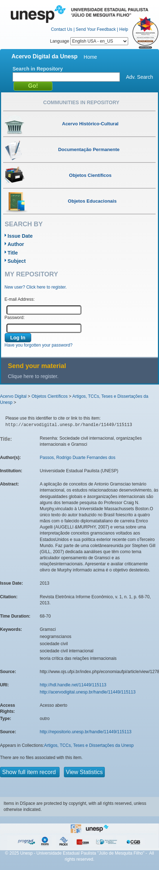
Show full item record (29, 772)
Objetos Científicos (50, 396)
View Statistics (84, 772)
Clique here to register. (33, 376)
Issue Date (20, 236)
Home (90, 57)
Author (16, 244)
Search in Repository (38, 69)
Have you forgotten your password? (39, 345)
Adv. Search (139, 77)
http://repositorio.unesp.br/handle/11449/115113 (86, 731)
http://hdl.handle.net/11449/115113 (73, 684)
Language (89, 41)
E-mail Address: (20, 299)
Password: (15, 317)
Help (123, 29)
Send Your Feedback (96, 29)
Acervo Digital (13, 396)
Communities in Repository (81, 102)
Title (13, 253)
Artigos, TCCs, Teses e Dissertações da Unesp (89, 745)
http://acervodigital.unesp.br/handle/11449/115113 (88, 692)
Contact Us (61, 29)
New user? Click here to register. (36, 287)
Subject (17, 261)
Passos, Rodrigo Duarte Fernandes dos (78, 457)
